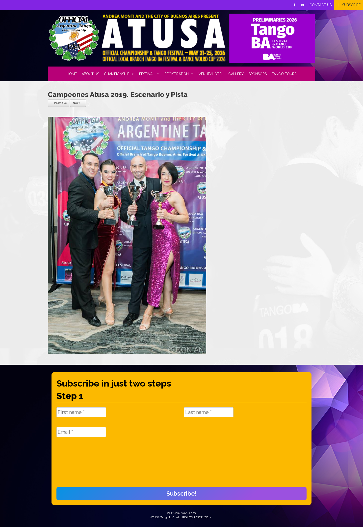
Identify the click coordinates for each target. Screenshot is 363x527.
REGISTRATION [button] (179, 74)
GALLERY (236, 74)
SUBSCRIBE (351, 5)
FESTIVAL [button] (149, 74)
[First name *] (81, 412)
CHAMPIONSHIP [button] (119, 74)
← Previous (59, 103)
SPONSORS (258, 74)
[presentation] (76, 464)
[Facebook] (294, 5)
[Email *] (81, 432)
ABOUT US (90, 74)
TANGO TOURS (284, 74)
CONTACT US (321, 5)
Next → (78, 103)
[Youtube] (303, 5)
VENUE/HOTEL (211, 74)
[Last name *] (208, 412)
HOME (72, 74)
